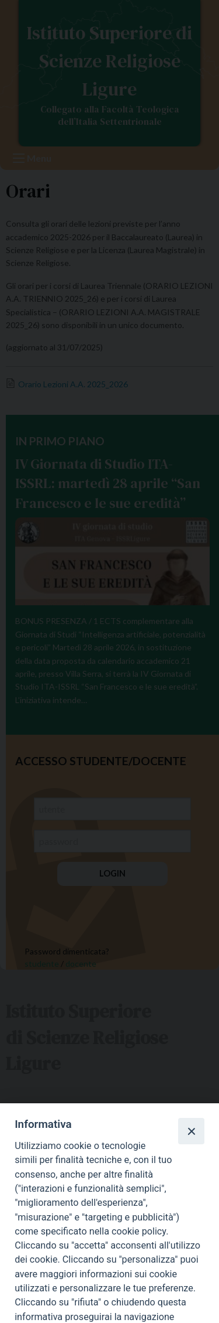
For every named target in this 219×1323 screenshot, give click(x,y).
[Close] (191, 1131)
